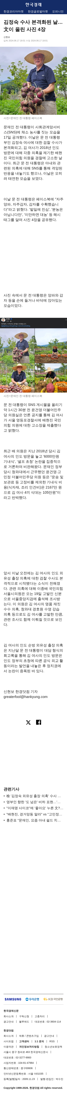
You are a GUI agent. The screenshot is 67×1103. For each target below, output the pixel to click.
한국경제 (33, 4)
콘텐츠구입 (32, 1035)
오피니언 (58, 11)
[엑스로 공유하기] (28, 722)
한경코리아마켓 (14, 11)
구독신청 (24, 1016)
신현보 (7, 37)
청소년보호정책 (53, 1046)
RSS (52, 1041)
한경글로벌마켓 (38, 11)
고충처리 (40, 1016)
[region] (34, 252)
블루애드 (24, 1021)
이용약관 (9, 1046)
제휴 (21, 1035)
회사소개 (9, 1016)
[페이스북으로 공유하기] (39, 722)
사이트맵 (9, 1041)
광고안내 (9, 1021)
